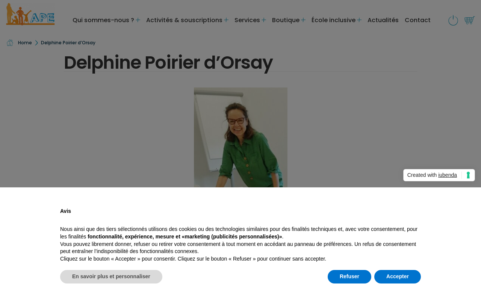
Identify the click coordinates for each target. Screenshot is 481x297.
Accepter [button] (397, 276)
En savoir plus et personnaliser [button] (111, 276)
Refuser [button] (349, 276)
